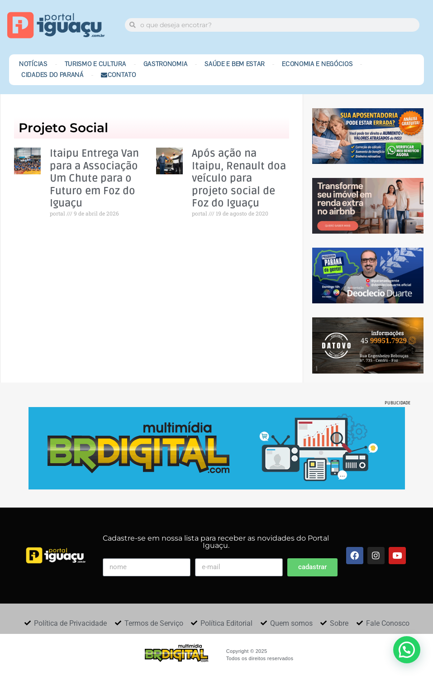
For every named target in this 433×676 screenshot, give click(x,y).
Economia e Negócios (317, 64)
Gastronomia (165, 64)
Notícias (33, 64)
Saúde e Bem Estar (235, 64)
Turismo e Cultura (95, 64)
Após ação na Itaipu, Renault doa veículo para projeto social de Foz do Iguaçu (239, 179)
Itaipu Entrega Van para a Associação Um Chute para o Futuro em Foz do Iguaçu (94, 179)
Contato (118, 75)
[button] (406, 649)
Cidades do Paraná (52, 75)
